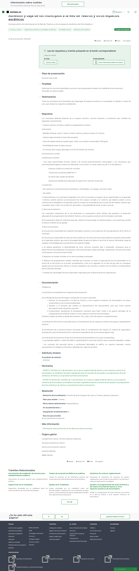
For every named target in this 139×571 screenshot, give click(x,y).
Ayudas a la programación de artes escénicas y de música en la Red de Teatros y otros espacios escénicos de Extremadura (109, 487)
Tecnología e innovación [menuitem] (36, 533)
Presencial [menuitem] (93, 533)
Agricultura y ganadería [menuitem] (15, 533)
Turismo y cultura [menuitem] (34, 542)
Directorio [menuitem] (73, 531)
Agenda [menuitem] (112, 531)
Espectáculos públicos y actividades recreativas (40, 30)
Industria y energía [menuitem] (14, 542)
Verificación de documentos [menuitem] (57, 533)
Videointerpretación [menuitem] (96, 539)
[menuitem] (20, 559)
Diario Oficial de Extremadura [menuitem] (78, 528)
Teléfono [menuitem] (92, 528)
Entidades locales (65, 30)
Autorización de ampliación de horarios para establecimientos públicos (26, 474)
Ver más (69, 502)
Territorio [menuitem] (32, 536)
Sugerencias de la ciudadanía (20, 485)
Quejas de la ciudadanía (59, 485)
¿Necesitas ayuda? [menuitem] (54, 539)
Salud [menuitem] (30, 530)
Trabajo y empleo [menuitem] (34, 539)
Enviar (117, 41)
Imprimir (97, 41)
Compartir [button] (127, 41)
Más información (73, 4)
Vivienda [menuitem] (31, 545)
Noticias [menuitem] (112, 528)
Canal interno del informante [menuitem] (78, 541)
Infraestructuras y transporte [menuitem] (17, 545)
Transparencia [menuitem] (74, 538)
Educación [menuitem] (11, 536)
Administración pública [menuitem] (15, 531)
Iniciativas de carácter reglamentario (105, 473)
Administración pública (82, 30)
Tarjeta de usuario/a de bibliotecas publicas (67, 473)
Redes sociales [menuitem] (94, 536)
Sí (48, 517)
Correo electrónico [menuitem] (95, 531)
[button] (118, 12)
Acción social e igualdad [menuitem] (15, 528)
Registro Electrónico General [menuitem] (57, 531)
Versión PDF (108, 41)
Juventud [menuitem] (11, 548)
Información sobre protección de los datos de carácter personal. (67, 428)
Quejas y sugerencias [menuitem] (55, 536)
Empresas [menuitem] (11, 539)
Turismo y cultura (15, 30)
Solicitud (46, 360)
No (62, 517)
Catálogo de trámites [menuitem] (55, 528)
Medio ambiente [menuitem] (34, 528)
